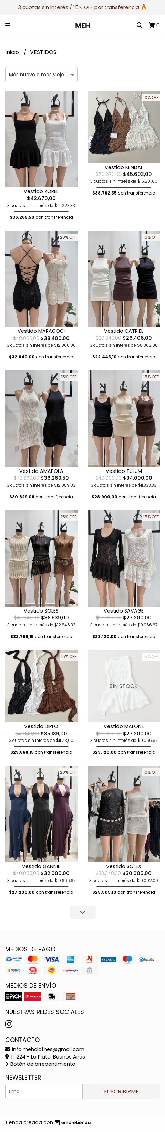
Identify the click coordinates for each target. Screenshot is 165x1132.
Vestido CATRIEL (123, 331)
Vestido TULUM (124, 471)
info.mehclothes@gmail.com (44, 1049)
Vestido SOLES (41, 610)
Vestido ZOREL (41, 191)
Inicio (12, 52)
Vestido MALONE (124, 726)
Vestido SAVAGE (124, 610)
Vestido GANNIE (41, 866)
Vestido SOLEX (123, 866)
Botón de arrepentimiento (40, 1064)
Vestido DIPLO (41, 726)
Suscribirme (121, 1091)
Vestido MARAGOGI (41, 331)
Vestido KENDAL (124, 167)
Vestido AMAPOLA (41, 471)
